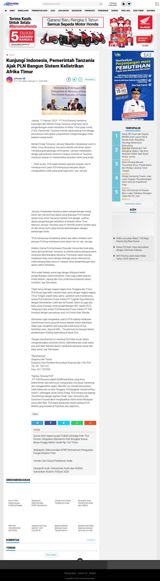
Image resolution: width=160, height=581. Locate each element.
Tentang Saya (70, 573)
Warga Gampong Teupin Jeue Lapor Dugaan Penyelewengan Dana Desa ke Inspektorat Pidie (137, 180)
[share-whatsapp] (80, 79)
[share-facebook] (68, 79)
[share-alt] (37, 423)
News (12, 10)
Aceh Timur (138, 10)
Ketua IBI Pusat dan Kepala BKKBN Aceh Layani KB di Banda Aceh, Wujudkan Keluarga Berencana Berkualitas (135, 140)
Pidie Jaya (125, 10)
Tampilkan (91, 540)
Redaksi (92, 573)
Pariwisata (90, 10)
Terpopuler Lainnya (133, 204)
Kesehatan (77, 10)
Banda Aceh (23, 10)
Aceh (53, 10)
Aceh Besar (63, 10)
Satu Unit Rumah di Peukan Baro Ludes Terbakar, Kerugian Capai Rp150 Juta (137, 193)
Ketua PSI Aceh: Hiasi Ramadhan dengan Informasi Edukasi (132, 248)
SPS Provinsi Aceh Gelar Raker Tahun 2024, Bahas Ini (131, 257)
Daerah (114, 10)
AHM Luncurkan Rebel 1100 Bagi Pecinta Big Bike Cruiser (132, 240)
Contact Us (82, 573)
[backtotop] (80, 561)
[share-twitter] (74, 79)
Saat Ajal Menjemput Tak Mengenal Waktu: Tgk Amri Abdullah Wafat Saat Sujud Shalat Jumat (135, 152)
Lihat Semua (51, 555)
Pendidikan (103, 10)
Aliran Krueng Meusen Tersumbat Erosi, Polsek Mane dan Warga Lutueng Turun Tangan (137, 166)
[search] (72, 3)
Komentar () (90, 79)
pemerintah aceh (39, 10)
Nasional (151, 10)
